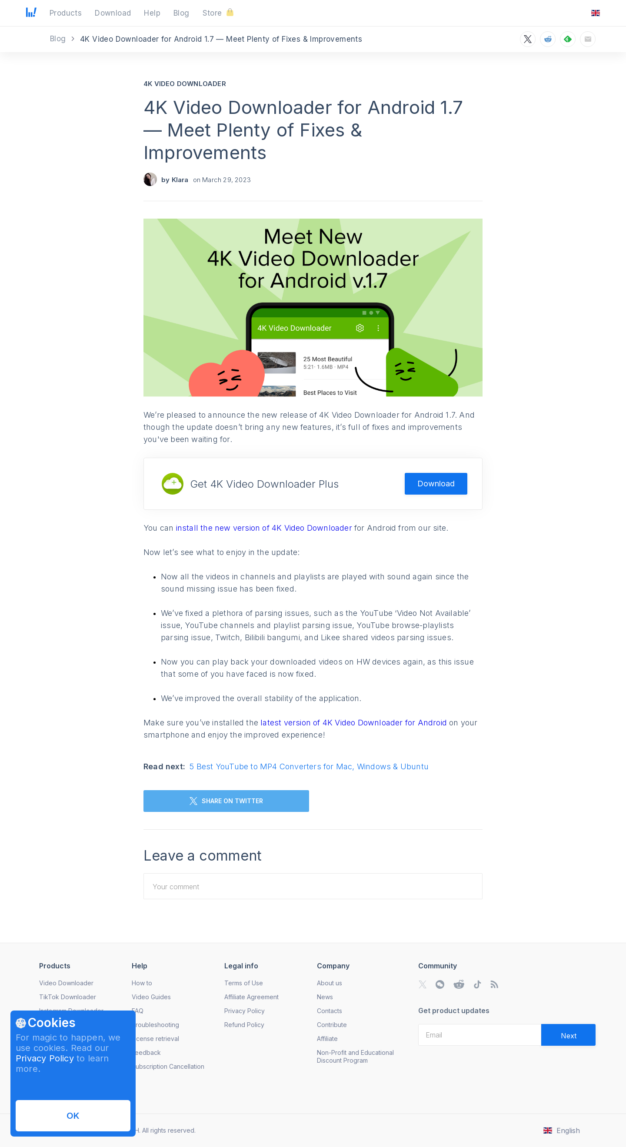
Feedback (146, 1052)
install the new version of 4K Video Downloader (265, 527)
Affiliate (327, 1038)
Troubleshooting (155, 1024)
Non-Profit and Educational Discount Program (355, 1056)
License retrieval (155, 1038)
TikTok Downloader (67, 997)
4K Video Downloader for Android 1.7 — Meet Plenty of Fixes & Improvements (303, 129)
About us (329, 983)
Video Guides (151, 997)
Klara (180, 180)
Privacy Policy (45, 1058)
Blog (59, 38)
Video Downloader (66, 983)
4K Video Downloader (184, 84)
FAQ (137, 1010)
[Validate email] (568, 1035)
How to (142, 983)
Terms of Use (243, 983)
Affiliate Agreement (251, 997)
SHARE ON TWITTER (226, 801)
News (325, 997)
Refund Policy (244, 1024)
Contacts (329, 1010)
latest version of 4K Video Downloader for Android (354, 722)
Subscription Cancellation (168, 1066)
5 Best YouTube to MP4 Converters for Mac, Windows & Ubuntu (309, 766)
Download (436, 483)
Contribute (332, 1024)
